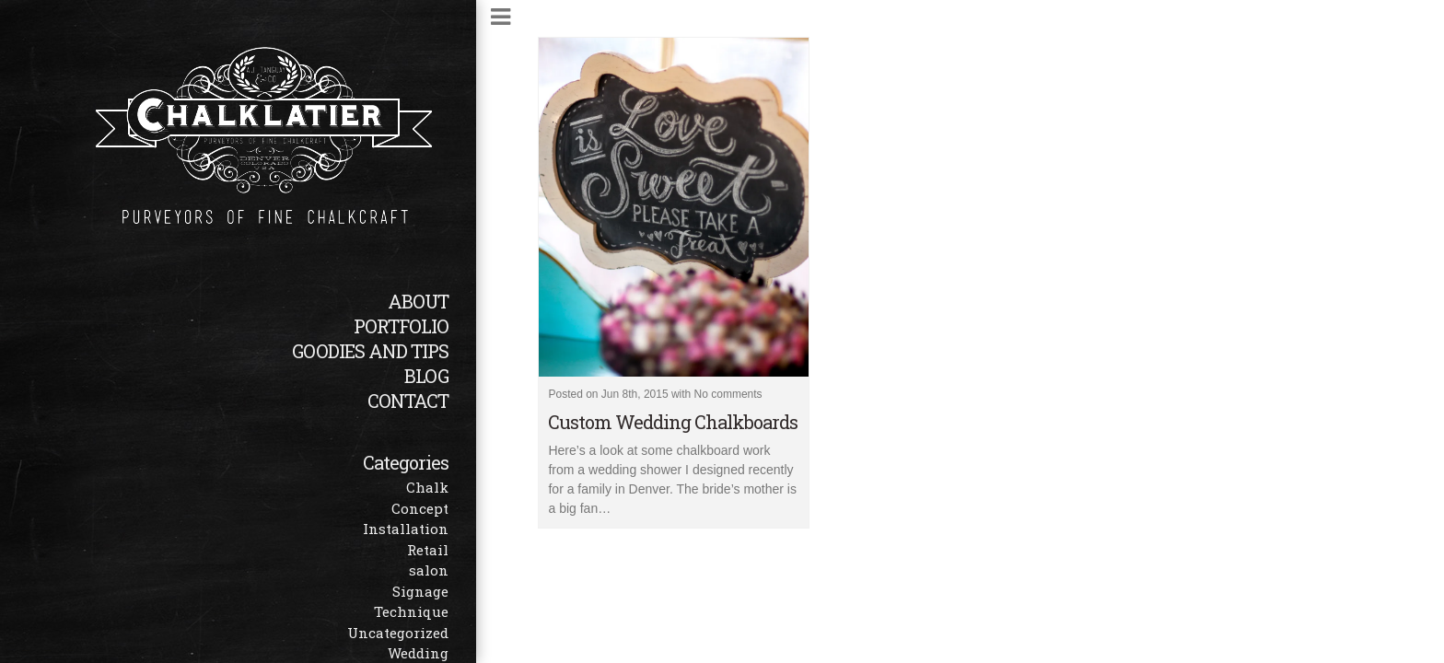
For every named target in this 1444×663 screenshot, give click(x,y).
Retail (427, 550)
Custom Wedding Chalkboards (673, 422)
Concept (419, 508)
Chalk (427, 487)
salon (428, 570)
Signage (420, 591)
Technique (411, 611)
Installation (405, 528)
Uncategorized (397, 632)
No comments (728, 394)
